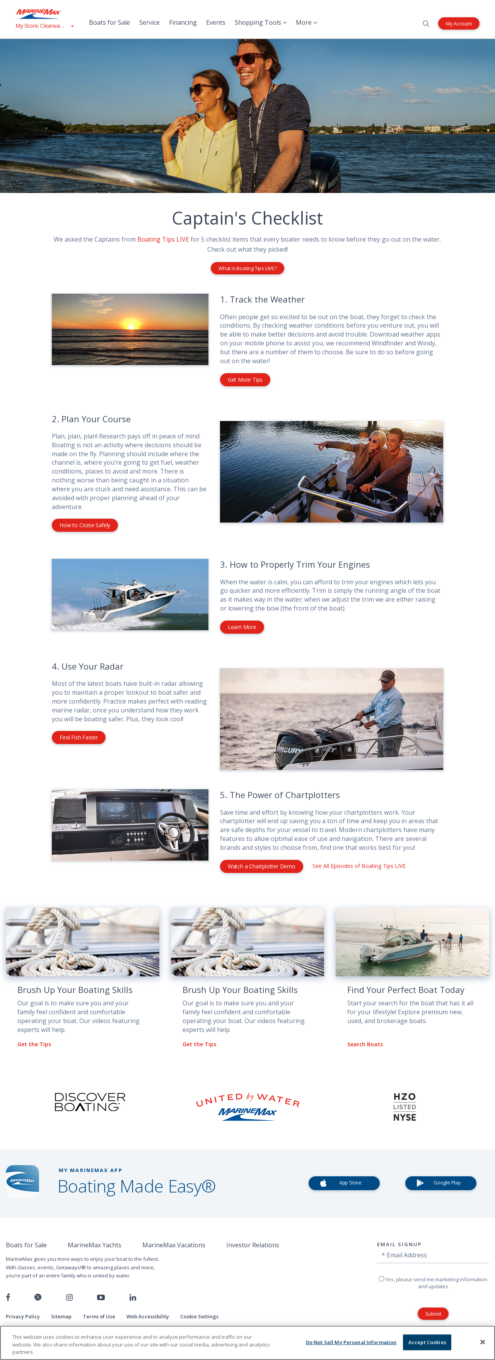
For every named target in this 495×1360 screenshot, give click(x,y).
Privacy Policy (23, 1316)
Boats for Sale (109, 22)
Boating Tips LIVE (163, 239)
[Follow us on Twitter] (37, 1298)
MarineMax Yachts (94, 1245)
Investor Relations (252, 1245)
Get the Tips (34, 1044)
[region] (247, 1343)
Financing (183, 22)
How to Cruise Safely (85, 525)
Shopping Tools (261, 22)
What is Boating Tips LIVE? (247, 268)
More (306, 22)
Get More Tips (245, 379)
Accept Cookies (427, 1341)
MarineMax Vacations (173, 1245)
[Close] (482, 1341)
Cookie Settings (199, 1316)
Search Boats (365, 1044)
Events (215, 22)
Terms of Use (99, 1316)
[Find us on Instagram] (69, 1297)
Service (149, 22)
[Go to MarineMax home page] (44, 14)
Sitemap (61, 1316)
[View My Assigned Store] (44, 26)
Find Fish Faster (79, 737)
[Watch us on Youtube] (101, 1297)
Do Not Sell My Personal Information (351, 1341)
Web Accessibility (147, 1316)
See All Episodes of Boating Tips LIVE (359, 865)
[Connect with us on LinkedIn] (133, 1297)
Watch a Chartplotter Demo (261, 866)
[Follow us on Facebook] (8, 1297)
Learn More (242, 627)
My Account (459, 23)
